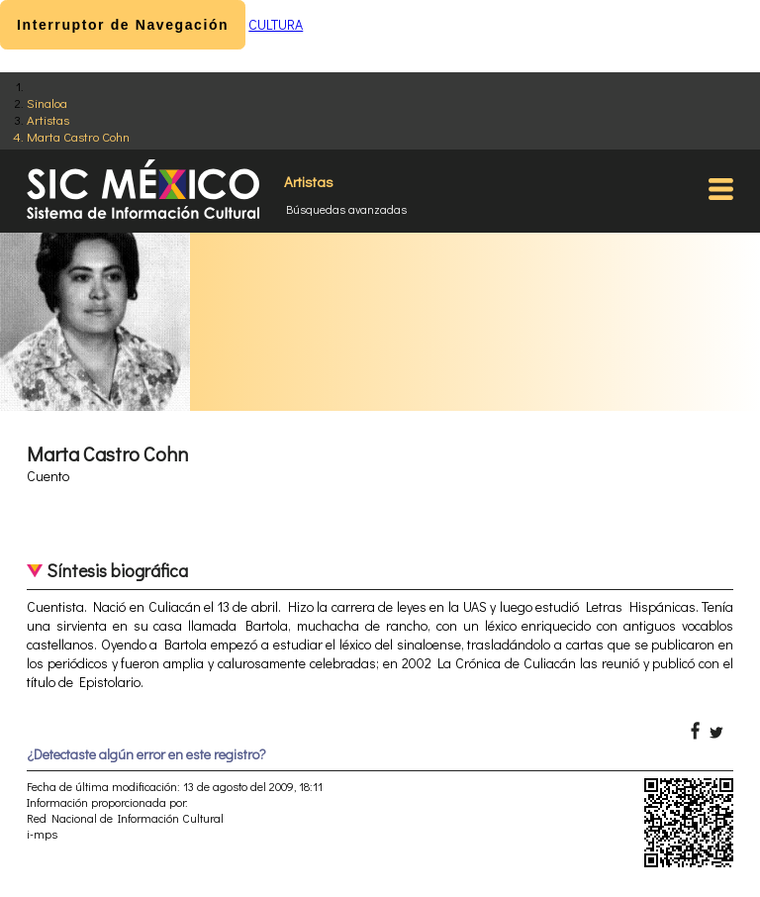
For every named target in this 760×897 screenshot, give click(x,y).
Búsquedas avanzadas (346, 209)
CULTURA (275, 24)
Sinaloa (47, 102)
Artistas (48, 119)
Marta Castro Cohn (78, 136)
